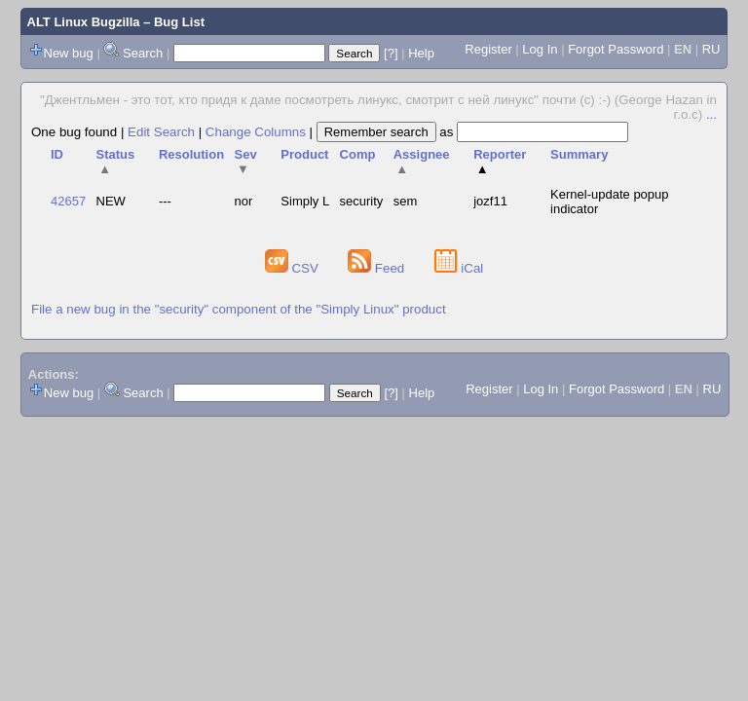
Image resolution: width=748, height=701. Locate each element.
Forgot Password (615, 49)
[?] (390, 53)
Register (488, 49)
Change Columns (256, 132)
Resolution (191, 154)
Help (421, 53)
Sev (246, 161)
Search (143, 53)
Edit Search (161, 132)
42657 (68, 201)
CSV (293, 268)
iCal (459, 268)
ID (57, 154)
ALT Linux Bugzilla (83, 22)
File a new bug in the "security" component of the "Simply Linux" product (238, 309)
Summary (579, 154)
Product (304, 154)
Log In (539, 49)
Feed (378, 268)
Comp (358, 154)
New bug (69, 53)
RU (711, 49)
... (711, 114)
